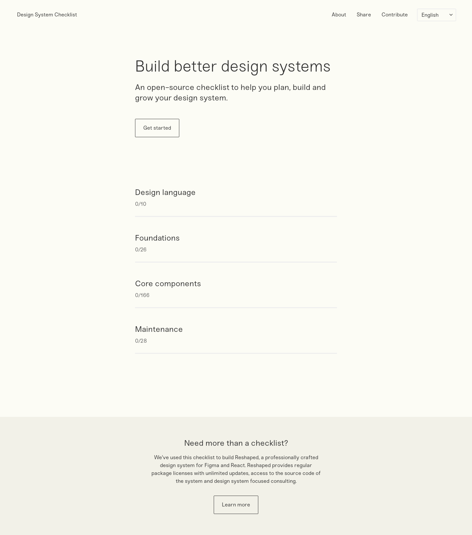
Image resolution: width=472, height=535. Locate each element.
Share (364, 14)
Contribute (395, 14)
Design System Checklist (47, 14)
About (339, 14)
